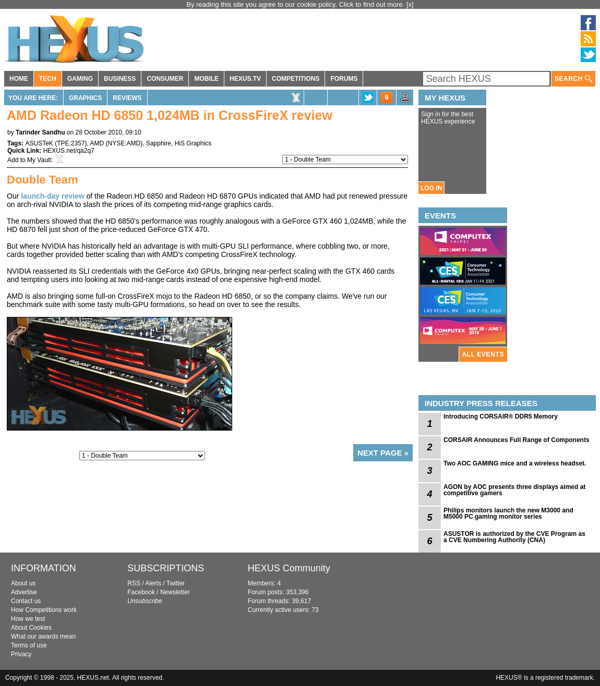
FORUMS (343, 78)
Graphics (85, 98)
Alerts (153, 583)
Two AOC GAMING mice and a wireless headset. (514, 463)
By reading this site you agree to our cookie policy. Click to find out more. (296, 4)
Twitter (175, 583)
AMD (97, 143)
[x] (410, 4)
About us (23, 583)
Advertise (24, 592)
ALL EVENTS (483, 354)
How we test (28, 618)
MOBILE (206, 78)
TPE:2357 (71, 143)
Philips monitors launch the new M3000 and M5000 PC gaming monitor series (508, 513)
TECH (47, 78)
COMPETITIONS (295, 78)
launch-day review (52, 196)
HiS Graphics (193, 143)
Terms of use (29, 645)
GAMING (80, 78)
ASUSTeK (39, 143)
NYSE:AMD (124, 143)
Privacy (21, 654)
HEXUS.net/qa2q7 (68, 150)
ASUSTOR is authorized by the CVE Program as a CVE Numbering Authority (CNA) (514, 537)
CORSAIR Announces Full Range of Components (516, 440)
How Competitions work (44, 610)
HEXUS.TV (245, 78)
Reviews (127, 98)
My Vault (39, 160)
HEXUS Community (289, 568)
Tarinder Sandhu (40, 132)
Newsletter (175, 592)
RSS (133, 583)
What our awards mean (43, 636)
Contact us (26, 601)
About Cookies (31, 627)
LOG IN (431, 188)
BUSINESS (120, 78)
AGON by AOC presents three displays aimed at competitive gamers (514, 490)
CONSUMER (165, 78)
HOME (18, 78)
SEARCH (573, 79)
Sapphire (158, 143)
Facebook (141, 592)
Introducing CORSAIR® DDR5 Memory (500, 416)
